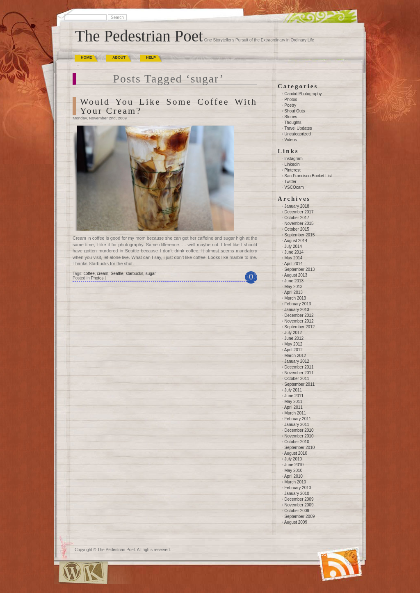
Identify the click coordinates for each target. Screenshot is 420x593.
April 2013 (293, 292)
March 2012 (295, 355)
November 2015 (298, 223)
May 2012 (293, 344)
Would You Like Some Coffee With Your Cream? (168, 106)
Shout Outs (294, 111)
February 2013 (297, 304)
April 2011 (293, 407)
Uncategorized (297, 134)
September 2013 (299, 269)
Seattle (117, 273)
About (119, 57)
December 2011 (298, 367)
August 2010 (295, 453)
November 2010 (298, 436)
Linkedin (291, 164)
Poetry (290, 105)
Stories (290, 116)
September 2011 (299, 384)
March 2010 (295, 482)
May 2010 (293, 470)
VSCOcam (294, 187)
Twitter (290, 181)
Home (86, 57)
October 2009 (296, 510)
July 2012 (293, 332)
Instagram (293, 158)
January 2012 (296, 361)
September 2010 (299, 447)
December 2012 (298, 315)
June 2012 (294, 338)
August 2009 (295, 522)
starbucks (134, 273)
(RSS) (322, 554)
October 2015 (296, 229)
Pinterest (292, 170)
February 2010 (297, 487)
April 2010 (293, 476)
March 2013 (295, 298)
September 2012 (299, 327)
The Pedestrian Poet (139, 36)
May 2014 (293, 258)
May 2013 (293, 286)
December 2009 (298, 499)
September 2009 (299, 516)
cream (102, 273)
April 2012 (293, 350)
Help (151, 57)
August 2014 (295, 240)
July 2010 (293, 459)
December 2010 (298, 430)
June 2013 (294, 281)
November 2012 (298, 321)
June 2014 (294, 252)
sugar (151, 273)
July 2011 (293, 390)
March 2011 (295, 413)
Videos (290, 139)
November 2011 (298, 373)
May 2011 (293, 401)
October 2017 (296, 217)
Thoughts (292, 122)
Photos (97, 278)
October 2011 (296, 378)
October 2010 (296, 442)
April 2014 (293, 263)
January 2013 (296, 309)
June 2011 (294, 396)
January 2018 (296, 206)
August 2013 (295, 275)
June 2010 (294, 464)
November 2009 (298, 505)
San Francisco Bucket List (308, 176)
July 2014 (293, 246)
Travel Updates (298, 128)
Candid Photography (303, 94)
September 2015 (299, 235)
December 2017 (298, 212)
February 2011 (297, 419)
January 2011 (296, 424)
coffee (89, 273)
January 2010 (296, 493)
